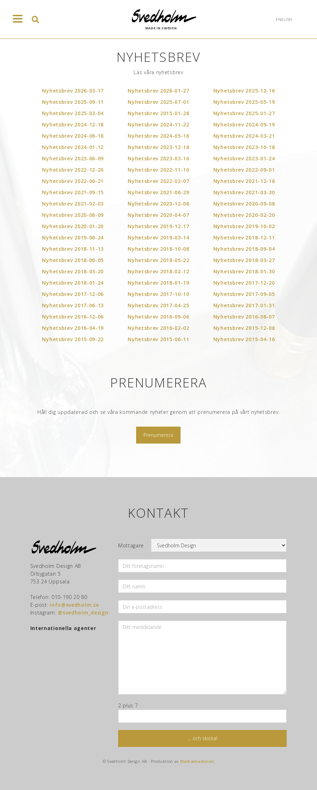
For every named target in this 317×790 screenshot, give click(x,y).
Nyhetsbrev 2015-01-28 (158, 113)
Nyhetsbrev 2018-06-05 (73, 260)
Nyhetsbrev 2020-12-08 (158, 203)
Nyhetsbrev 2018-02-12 (158, 271)
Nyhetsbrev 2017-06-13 (73, 305)
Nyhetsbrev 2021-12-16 (244, 181)
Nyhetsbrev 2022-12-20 (73, 169)
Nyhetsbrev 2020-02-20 (244, 215)
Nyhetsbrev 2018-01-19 (158, 282)
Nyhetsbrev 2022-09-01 (244, 169)
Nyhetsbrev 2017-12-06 (73, 294)
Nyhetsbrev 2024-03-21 (244, 135)
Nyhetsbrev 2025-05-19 (244, 102)
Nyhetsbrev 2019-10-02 (244, 226)
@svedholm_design (83, 612)
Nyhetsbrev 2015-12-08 (244, 328)
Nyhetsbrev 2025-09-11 (73, 102)
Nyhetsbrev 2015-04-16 (244, 339)
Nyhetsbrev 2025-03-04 (73, 113)
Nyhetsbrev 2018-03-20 (73, 271)
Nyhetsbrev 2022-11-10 (158, 169)
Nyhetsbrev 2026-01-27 (158, 90)
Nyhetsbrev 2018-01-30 (244, 271)
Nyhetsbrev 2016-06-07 (244, 316)
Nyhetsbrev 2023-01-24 (244, 158)
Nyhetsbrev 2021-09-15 (73, 192)
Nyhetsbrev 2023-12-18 (158, 147)
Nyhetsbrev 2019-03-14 (158, 237)
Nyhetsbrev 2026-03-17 (73, 90)
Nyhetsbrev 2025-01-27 (244, 113)
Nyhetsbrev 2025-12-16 (244, 90)
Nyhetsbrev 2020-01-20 (73, 226)
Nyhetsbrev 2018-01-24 (73, 282)
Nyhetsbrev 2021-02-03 (73, 203)
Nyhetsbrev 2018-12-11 (244, 237)
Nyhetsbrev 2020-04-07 (158, 215)
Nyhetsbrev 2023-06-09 (73, 158)
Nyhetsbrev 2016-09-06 (158, 316)
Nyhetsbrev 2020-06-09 (73, 215)
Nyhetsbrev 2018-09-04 (244, 248)
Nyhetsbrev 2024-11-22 (158, 124)
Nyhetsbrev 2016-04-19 (73, 328)
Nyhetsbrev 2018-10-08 (158, 248)
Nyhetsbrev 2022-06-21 (73, 181)
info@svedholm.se (74, 604)
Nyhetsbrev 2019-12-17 (158, 226)
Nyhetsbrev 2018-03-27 (244, 260)
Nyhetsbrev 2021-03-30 (244, 192)
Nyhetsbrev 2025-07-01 (158, 102)
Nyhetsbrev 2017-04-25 (158, 305)
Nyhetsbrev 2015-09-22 (73, 339)
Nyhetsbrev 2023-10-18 (244, 147)
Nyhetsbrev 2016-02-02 (158, 328)
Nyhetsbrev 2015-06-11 (158, 339)
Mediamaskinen (197, 761)
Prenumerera (158, 435)
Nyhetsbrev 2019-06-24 (73, 237)
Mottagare (131, 545)
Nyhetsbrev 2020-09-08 (244, 203)
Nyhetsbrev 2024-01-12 (73, 147)
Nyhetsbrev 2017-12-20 (244, 282)
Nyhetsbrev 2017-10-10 (158, 294)
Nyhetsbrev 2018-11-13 (73, 248)
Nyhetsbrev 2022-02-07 (158, 181)
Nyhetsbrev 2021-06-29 (158, 192)
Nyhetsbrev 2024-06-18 (73, 135)
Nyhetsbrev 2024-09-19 (244, 124)
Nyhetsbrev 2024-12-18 (73, 124)
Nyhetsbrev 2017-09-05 (244, 294)
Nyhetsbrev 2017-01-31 (244, 305)
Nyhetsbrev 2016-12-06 (73, 316)
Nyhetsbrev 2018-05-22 (158, 260)
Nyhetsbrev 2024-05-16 (158, 135)
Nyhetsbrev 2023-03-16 (158, 158)
